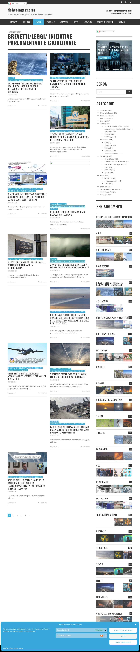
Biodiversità (109, 178)
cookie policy (18, 648)
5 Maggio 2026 (54, 337)
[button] (136, 624)
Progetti (107, 134)
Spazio (107, 172)
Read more (12, 106)
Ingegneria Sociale (106, 113)
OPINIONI (103, 110)
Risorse (107, 148)
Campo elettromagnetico (109, 189)
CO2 (106, 167)
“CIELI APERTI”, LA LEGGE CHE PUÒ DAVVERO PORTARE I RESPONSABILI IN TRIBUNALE (68, 83)
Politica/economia (111, 181)
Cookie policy (8, 648)
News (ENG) (104, 118)
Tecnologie (104, 156)
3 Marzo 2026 (11, 502)
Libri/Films (103, 187)
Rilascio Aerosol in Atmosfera (17, 201)
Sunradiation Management (114, 164)
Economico (109, 151)
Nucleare (108, 170)
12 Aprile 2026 (53, 391)
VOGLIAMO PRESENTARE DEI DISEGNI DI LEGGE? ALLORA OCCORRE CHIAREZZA (68, 386)
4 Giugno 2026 (12, 95)
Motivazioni (104, 140)
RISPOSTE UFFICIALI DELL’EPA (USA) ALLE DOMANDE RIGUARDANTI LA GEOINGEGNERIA (26, 275)
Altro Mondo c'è (106, 192)
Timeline (103, 124)
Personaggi (109, 137)
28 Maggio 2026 (55, 89)
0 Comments (42, 106)
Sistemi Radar (109, 159)
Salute (107, 184)
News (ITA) (11, 78)
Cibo (106, 143)
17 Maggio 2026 (12, 282)
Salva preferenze (123, 642)
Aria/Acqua (31, 201)
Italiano (13, 3)
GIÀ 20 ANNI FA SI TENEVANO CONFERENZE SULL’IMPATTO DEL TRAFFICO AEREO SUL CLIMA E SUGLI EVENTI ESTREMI (27, 207)
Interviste (103, 121)
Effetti (102, 176)
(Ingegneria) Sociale (111, 153)
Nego (123, 636)
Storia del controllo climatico (60, 379)
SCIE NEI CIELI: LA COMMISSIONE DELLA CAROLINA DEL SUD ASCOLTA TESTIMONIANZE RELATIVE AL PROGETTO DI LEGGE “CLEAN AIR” (26, 495)
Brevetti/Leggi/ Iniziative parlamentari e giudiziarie (25, 80)
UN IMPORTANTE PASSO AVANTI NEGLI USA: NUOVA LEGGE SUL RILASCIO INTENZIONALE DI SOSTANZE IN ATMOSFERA (25, 87)
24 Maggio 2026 (12, 214)
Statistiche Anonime (123, 630)
